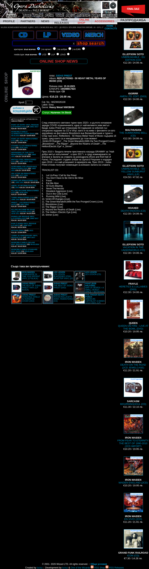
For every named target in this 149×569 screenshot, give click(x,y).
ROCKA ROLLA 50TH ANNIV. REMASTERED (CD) (63, 298)
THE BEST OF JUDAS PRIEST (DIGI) (63, 286)
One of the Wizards (80, 567)
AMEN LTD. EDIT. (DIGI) (133, 84)
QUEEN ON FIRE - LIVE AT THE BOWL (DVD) (133, 315)
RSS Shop (98, 567)
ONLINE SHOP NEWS (59, 61)
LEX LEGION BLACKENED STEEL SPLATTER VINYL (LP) (63, 275)
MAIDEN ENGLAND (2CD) (133, 470)
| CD (44, 54)
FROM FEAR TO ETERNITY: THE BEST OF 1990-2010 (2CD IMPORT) (133, 431)
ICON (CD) (133, 543)
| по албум (62, 49)
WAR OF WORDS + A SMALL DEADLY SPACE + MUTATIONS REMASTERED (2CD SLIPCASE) (90, 289)
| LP (53, 54)
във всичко (30, 49)
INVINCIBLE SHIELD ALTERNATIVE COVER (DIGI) (31, 298)
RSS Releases (114, 567)
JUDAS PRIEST (64, 75)
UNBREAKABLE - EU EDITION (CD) (133, 44)
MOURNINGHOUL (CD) (133, 391)
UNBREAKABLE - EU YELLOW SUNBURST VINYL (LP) (133, 161)
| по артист (46, 49)
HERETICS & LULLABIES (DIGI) (133, 275)
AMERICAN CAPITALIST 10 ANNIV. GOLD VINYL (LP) (95, 299)
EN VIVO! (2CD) (133, 507)
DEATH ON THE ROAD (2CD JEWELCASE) (133, 354)
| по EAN (76, 49)
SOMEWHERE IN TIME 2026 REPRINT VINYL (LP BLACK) (31, 275)
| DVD (63, 54)
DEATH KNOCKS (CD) (133, 198)
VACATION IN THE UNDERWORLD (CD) (133, 236)
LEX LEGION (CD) (93, 273)
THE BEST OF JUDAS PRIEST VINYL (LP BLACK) (31, 287)
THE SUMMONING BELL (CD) (133, 122)
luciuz (40, 567)
